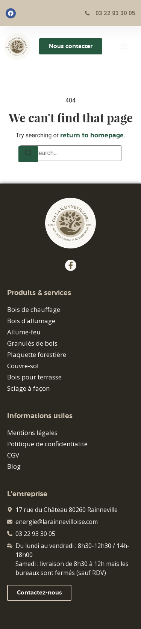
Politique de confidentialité (47, 443)
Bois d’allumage (31, 320)
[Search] (28, 154)
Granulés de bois (32, 343)
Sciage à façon (28, 388)
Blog (14, 466)
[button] (123, 46)
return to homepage (92, 135)
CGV (13, 455)
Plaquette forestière (36, 354)
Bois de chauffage (33, 309)
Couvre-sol (23, 365)
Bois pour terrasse (34, 377)
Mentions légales (32, 432)
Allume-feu (24, 332)
